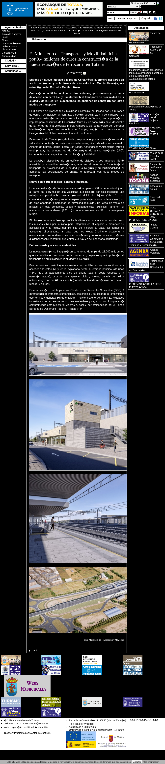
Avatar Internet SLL (40, 733)
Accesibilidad (27, 727)
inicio (111, 18)
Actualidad (71, 27)
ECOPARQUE (136, 92)
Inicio (34, 27)
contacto (120, 18)
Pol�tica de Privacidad (81, 724)
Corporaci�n (9, 52)
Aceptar (137, 762)
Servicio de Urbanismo (51, 27)
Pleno (5, 40)
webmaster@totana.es (37, 723)
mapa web (133, 18)
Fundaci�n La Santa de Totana (156, 167)
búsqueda (146, 18)
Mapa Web (43, 727)
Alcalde (6, 31)
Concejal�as (9, 56)
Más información (151, 762)
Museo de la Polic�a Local (156, 156)
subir (32, 650)
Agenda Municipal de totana (155, 178)
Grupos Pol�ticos (11, 43)
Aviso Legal (10, 727)
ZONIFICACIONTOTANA (142, 148)
